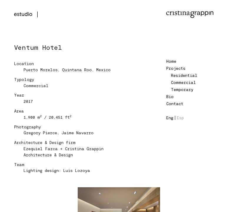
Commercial (183, 82)
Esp (180, 117)
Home (171, 61)
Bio (170, 96)
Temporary (182, 89)
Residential (184, 75)
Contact (174, 103)
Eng (169, 117)
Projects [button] (175, 68)
